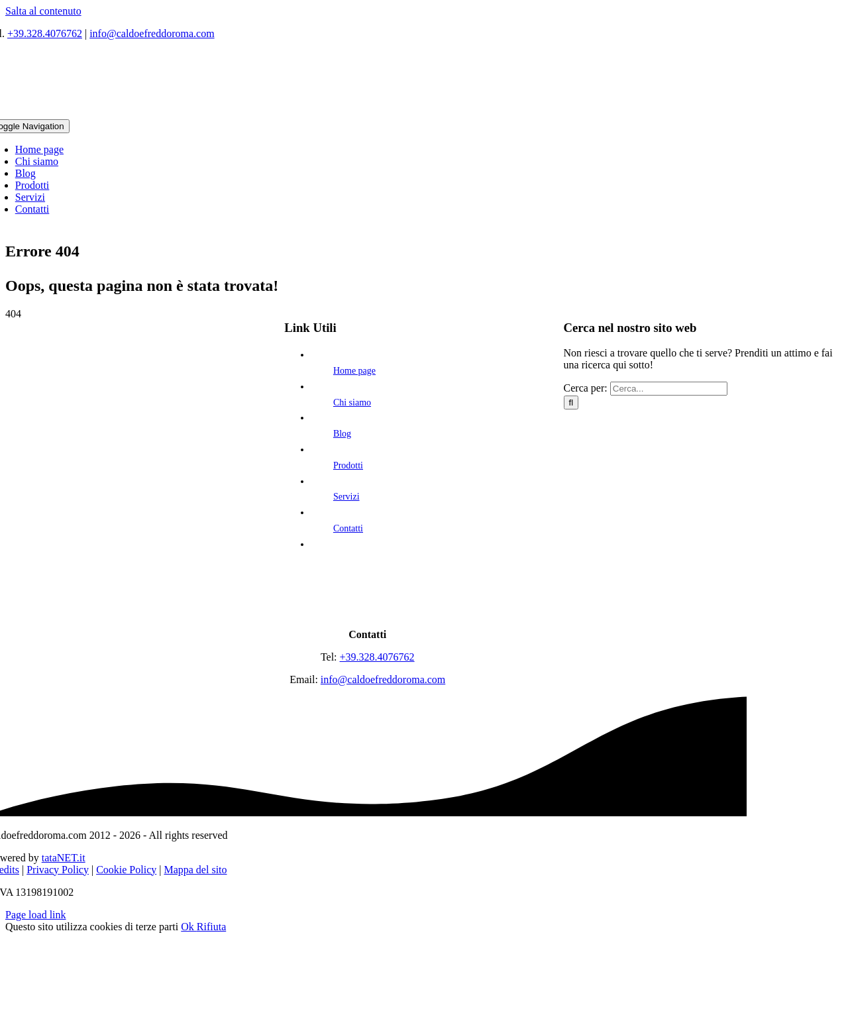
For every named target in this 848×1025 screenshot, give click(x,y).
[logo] (367, 612)
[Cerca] (571, 402)
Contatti (348, 528)
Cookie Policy (126, 869)
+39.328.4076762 (44, 33)
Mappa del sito (195, 869)
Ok (189, 926)
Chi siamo (352, 402)
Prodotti (348, 465)
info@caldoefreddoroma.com (151, 33)
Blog (342, 434)
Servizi (346, 497)
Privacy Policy (57, 869)
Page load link (35, 914)
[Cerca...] (668, 389)
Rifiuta (211, 926)
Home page (354, 371)
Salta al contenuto (43, 11)
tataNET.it (63, 857)
